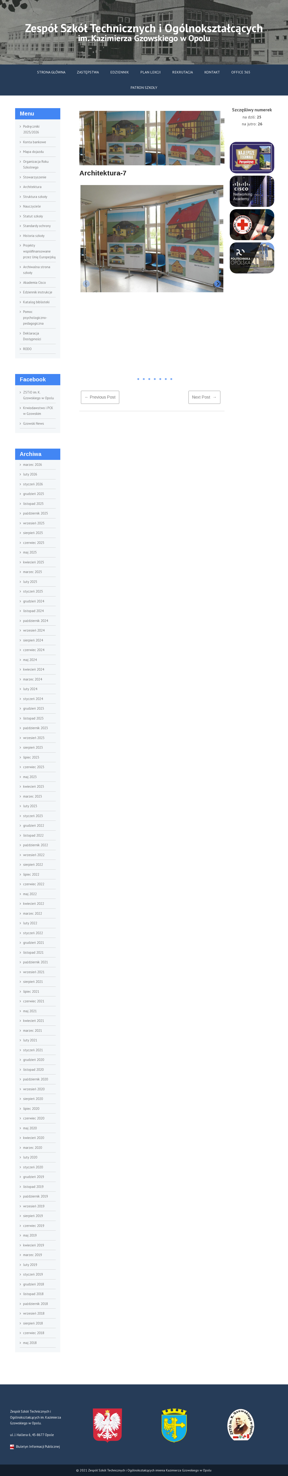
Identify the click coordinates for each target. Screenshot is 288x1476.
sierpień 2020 (33, 1098)
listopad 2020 (33, 1069)
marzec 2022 (32, 913)
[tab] (132, 379)
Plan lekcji (150, 72)
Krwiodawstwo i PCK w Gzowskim (38, 411)
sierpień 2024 (33, 640)
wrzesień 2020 (33, 1089)
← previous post (100, 397)
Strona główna (51, 72)
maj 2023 (30, 777)
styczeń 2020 (33, 1167)
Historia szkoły (33, 235)
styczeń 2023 (33, 816)
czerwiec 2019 (33, 1225)
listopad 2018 (33, 1294)
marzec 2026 (32, 464)
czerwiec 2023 (33, 767)
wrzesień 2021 (33, 972)
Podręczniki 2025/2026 (31, 129)
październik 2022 (35, 845)
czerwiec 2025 (33, 542)
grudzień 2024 (33, 601)
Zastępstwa (88, 72)
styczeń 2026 (33, 484)
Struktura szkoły (35, 196)
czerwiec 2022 (33, 884)
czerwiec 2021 (33, 1001)
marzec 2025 (32, 572)
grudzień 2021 (33, 942)
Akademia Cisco (34, 282)
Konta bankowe (34, 142)
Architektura (32, 187)
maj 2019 (30, 1235)
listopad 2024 (33, 611)
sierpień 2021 (33, 981)
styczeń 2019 (33, 1274)
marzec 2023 (32, 796)
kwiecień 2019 (33, 1245)
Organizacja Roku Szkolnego (36, 164)
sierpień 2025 (33, 533)
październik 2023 (35, 728)
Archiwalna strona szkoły (36, 270)
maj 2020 (30, 1128)
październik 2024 (35, 621)
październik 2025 (35, 513)
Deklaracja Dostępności (32, 336)
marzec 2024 (32, 679)
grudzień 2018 (33, 1284)
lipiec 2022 (31, 874)
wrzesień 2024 (33, 630)
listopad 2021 (33, 952)
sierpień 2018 (33, 1323)
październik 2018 (35, 1304)
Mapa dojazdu (33, 151)
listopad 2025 (33, 503)
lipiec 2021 (31, 991)
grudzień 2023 (33, 708)
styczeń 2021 (33, 1050)
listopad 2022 (33, 835)
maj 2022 (30, 894)
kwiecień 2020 (33, 1138)
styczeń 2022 (33, 933)
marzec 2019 (32, 1255)
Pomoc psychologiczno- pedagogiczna (35, 317)
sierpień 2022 (33, 864)
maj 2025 (30, 552)
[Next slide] (217, 283)
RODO (27, 349)
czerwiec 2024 (33, 650)
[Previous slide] (86, 283)
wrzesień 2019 (33, 1206)
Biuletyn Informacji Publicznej (35, 1446)
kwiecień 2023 (33, 786)
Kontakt (212, 72)
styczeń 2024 (33, 699)
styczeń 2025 (33, 591)
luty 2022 (30, 923)
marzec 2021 (32, 1030)
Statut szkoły (33, 216)
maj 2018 (30, 1343)
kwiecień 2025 (33, 562)
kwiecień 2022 (33, 903)
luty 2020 (30, 1157)
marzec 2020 (32, 1147)
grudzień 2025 (33, 494)
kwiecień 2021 (33, 1020)
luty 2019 (30, 1264)
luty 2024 (30, 689)
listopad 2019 (33, 1186)
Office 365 (240, 72)
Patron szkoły (143, 87)
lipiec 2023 (31, 757)
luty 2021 (30, 1040)
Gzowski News (33, 423)
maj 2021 (30, 1011)
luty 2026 (30, 474)
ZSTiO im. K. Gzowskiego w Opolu (38, 395)
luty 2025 (30, 581)
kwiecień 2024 (33, 669)
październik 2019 (35, 1196)
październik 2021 (35, 962)
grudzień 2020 (33, 1059)
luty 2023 (30, 806)
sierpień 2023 (33, 747)
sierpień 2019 (33, 1216)
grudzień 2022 (33, 825)
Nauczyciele (32, 206)
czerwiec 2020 (33, 1118)
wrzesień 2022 (33, 855)
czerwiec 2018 (33, 1333)
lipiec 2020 (31, 1108)
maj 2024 (30, 660)
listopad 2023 (33, 718)
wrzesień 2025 (33, 523)
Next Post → (204, 397)
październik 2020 (35, 1079)
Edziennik (119, 72)
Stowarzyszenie (34, 177)
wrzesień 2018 (33, 1313)
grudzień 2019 (33, 1177)
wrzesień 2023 (33, 738)
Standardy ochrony (37, 226)
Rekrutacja (182, 72)
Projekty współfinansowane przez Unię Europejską (39, 251)
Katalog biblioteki (36, 302)
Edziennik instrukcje (37, 292)
